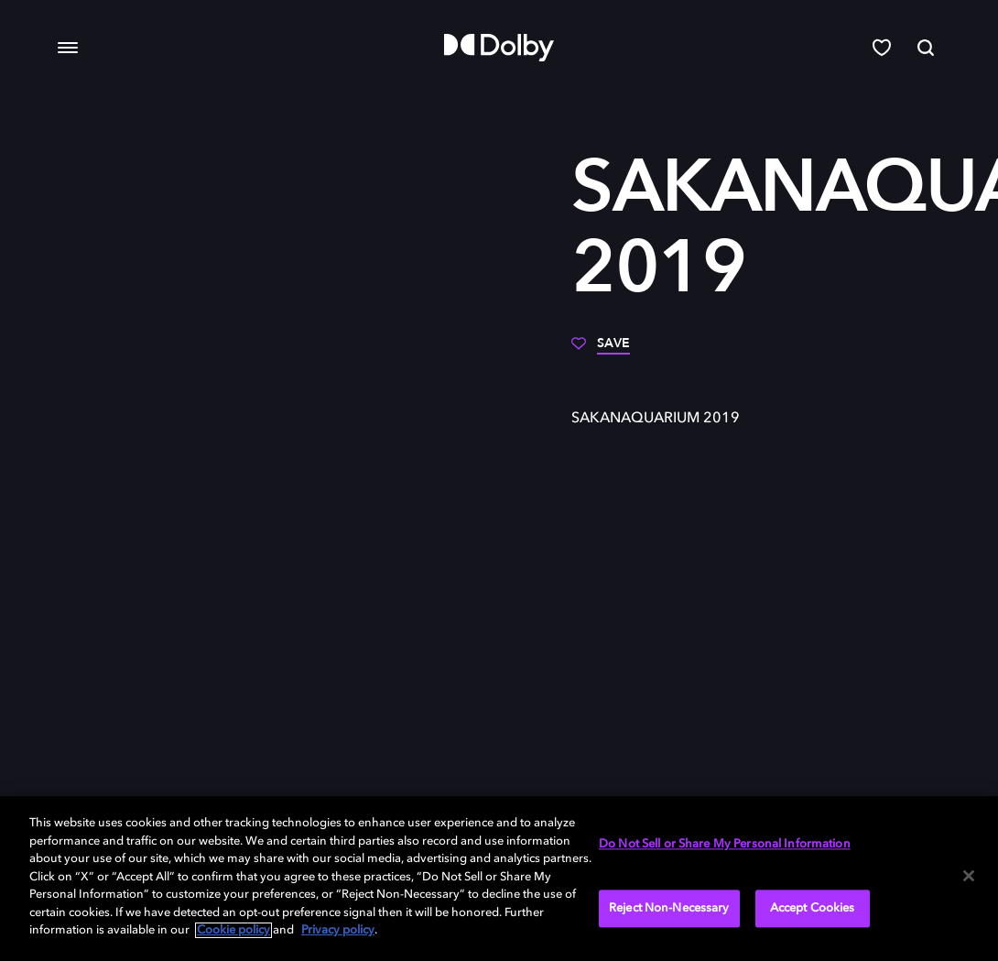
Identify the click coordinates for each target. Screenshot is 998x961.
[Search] (927, 48)
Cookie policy (233, 930)
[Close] (969, 876)
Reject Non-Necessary (669, 908)
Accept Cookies (812, 908)
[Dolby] (499, 47)
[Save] (600, 350)
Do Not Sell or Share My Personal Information (725, 845)
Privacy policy (337, 930)
